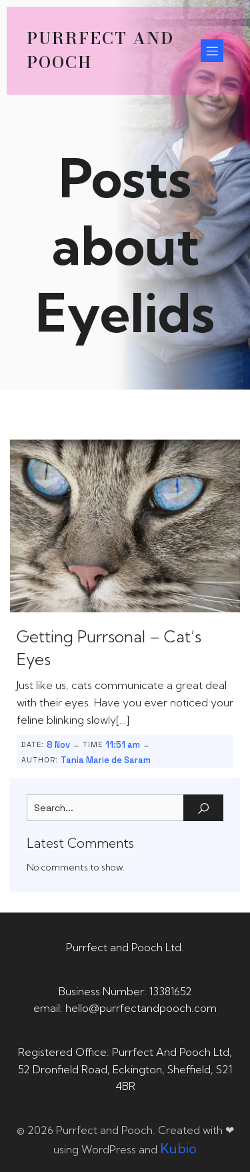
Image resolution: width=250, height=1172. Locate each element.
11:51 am (122, 744)
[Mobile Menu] (212, 50)
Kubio (178, 1148)
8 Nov (58, 744)
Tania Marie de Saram (106, 760)
